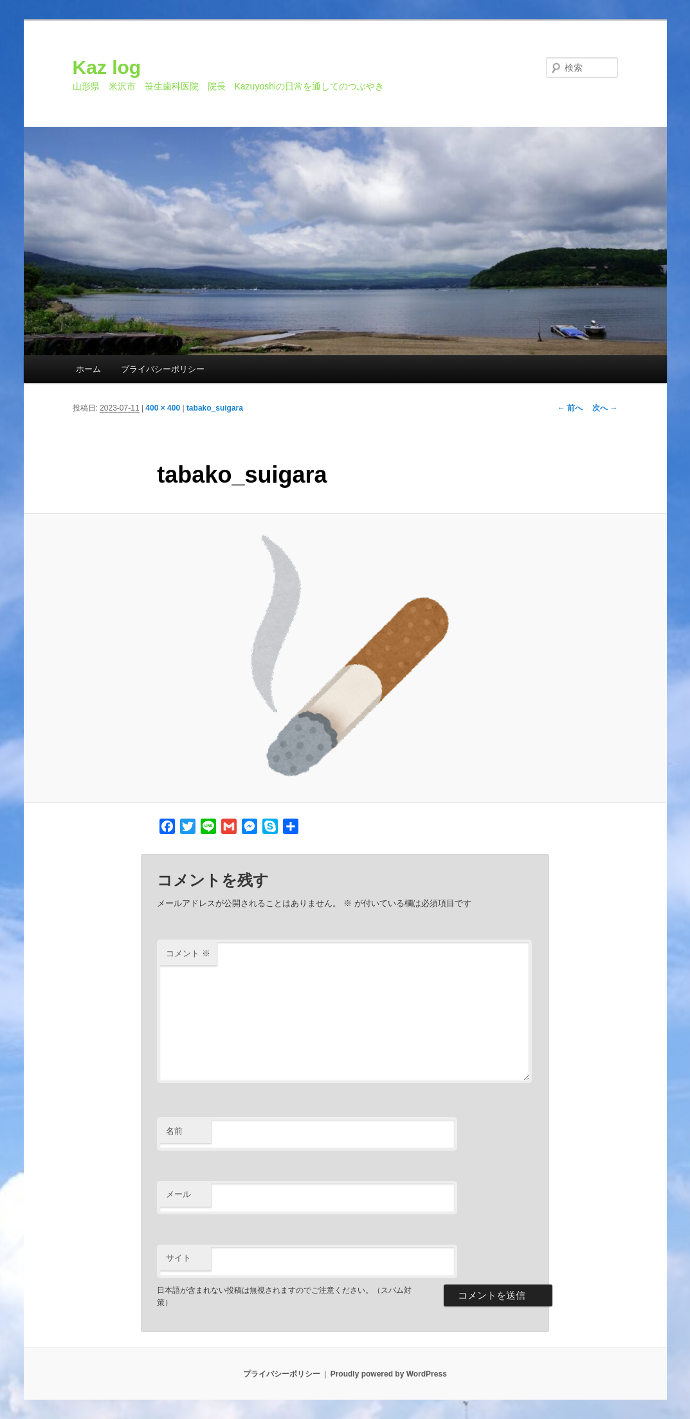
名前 (174, 1131)
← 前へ (570, 408)
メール (178, 1194)
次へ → (604, 408)
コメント (188, 953)
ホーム (88, 369)
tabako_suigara (214, 408)
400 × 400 (162, 408)
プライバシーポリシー (162, 369)
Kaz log (107, 67)
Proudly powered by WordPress (389, 1373)
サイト (178, 1258)
